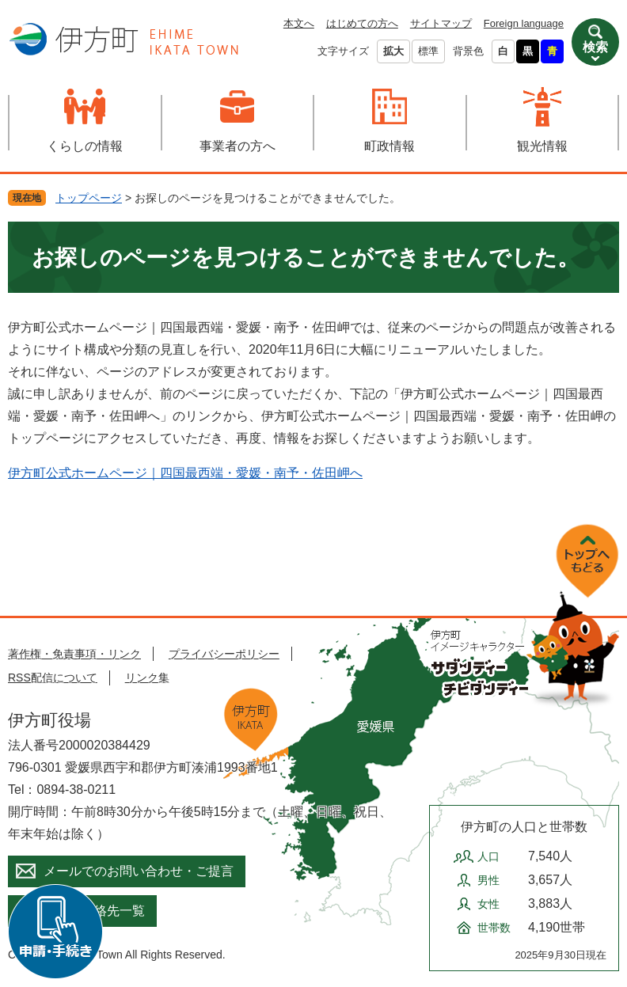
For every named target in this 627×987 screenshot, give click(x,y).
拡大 (393, 51)
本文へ (298, 23)
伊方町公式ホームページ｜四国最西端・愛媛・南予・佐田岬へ (185, 473)
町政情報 (389, 146)
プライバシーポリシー (224, 653)
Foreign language (524, 23)
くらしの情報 (85, 146)
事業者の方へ (238, 146)
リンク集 (147, 677)
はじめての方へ (362, 23)
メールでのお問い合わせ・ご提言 (139, 871)
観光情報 (542, 146)
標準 (428, 51)
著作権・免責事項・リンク (74, 653)
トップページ (88, 198)
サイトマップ (441, 23)
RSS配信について (52, 677)
